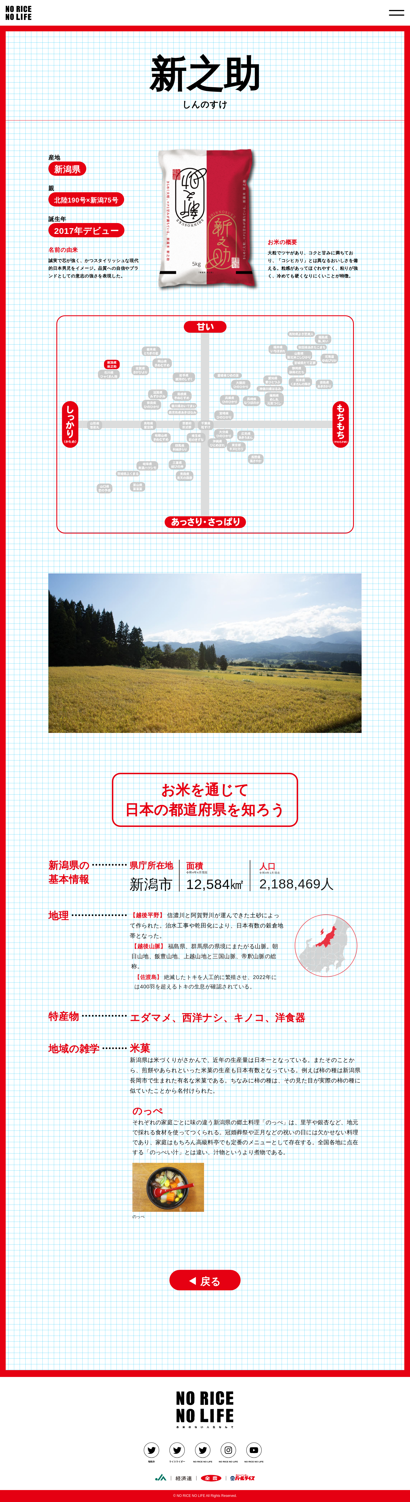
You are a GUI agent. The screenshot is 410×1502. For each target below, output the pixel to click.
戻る (207, 1281)
